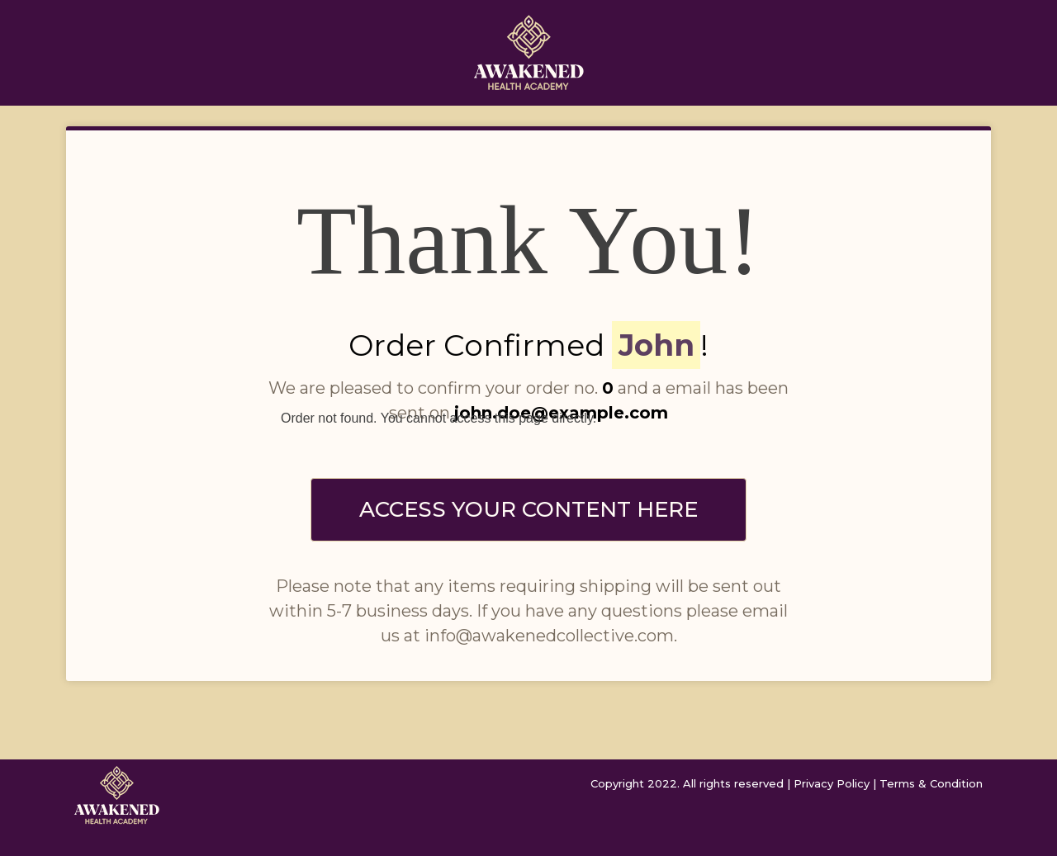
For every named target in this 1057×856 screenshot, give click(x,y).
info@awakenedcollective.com (549, 636)
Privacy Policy (832, 783)
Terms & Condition (931, 783)
